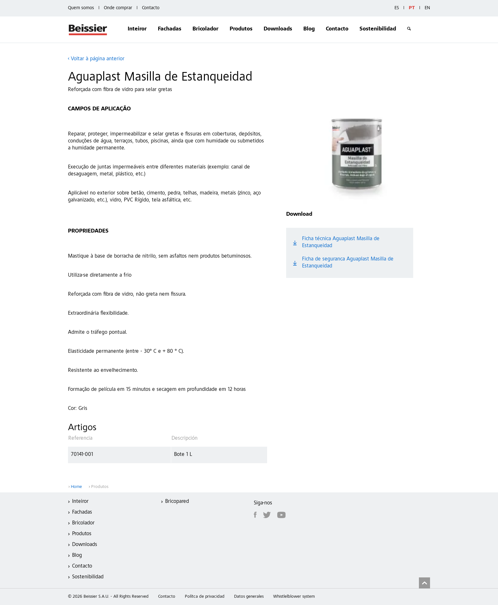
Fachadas (169, 29)
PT (412, 8)
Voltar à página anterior (97, 59)
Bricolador (205, 29)
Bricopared (177, 501)
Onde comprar (118, 8)
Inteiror (137, 29)
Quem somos (81, 8)
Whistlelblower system (294, 597)
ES (396, 8)
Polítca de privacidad (205, 597)
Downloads (278, 29)
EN (427, 8)
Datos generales (249, 597)
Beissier (88, 29)
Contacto (150, 8)
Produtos (241, 29)
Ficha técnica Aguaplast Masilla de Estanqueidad (341, 242)
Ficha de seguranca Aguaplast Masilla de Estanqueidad (348, 263)
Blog (309, 29)
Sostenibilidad (378, 29)
